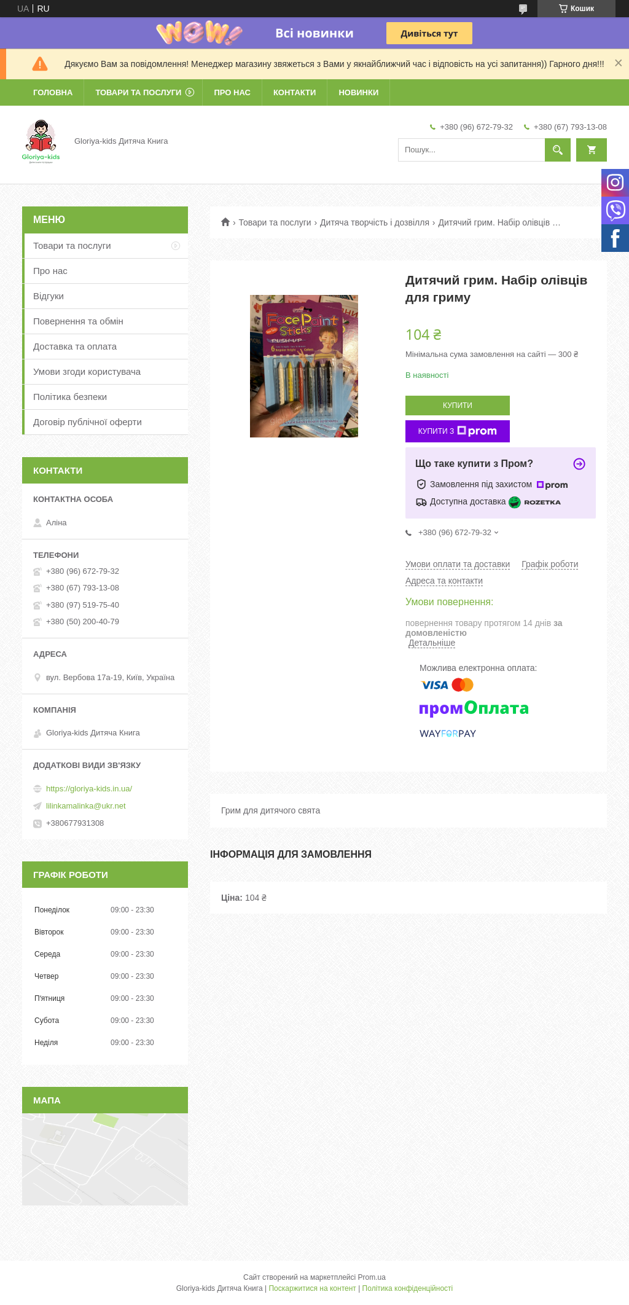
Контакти (294, 92)
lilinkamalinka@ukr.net (86, 805)
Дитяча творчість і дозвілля (374, 222)
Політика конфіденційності (407, 1288)
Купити (457, 405)
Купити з (458, 431)
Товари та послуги (138, 92)
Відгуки (48, 296)
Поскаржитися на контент (312, 1288)
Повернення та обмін (78, 321)
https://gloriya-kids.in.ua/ (89, 788)
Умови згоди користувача (87, 371)
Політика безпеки (70, 396)
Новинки (358, 92)
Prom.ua (372, 1277)
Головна (52, 92)
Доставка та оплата (75, 346)
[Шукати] (558, 150)
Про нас (232, 92)
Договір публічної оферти (87, 422)
